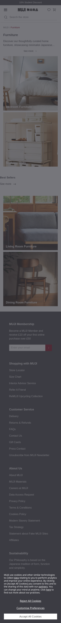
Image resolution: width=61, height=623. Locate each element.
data (16, 577)
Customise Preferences (30, 608)
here (48, 589)
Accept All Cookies (31, 616)
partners (43, 586)
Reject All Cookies (30, 601)
